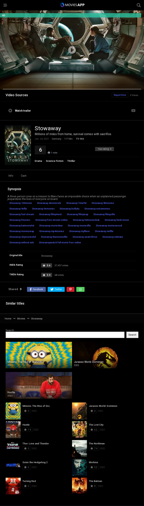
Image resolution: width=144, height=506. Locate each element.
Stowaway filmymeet (50, 214)
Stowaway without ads (21, 242)
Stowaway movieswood (109, 225)
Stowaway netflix (104, 231)
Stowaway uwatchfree (85, 236)
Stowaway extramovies (97, 208)
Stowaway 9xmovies (43, 208)
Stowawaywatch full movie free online (60, 242)
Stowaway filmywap (77, 214)
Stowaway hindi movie (117, 220)
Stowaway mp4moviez (51, 231)
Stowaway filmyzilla (104, 214)
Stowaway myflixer (79, 231)
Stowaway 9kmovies (103, 203)
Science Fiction (54, 161)
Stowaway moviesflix (79, 225)
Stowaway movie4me (51, 225)
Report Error (120, 95)
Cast (23, 175)
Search (10, 330)
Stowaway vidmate (112, 236)
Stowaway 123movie (20, 203)
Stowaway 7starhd (76, 203)
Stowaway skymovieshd (22, 236)
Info (10, 175)
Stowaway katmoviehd (21, 225)
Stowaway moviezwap (21, 231)
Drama (38, 161)
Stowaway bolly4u (69, 208)
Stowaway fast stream (21, 214)
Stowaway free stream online (51, 220)
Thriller (71, 161)
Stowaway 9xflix (18, 208)
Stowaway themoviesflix (54, 236)
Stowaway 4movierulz (49, 203)
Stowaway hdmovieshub (86, 220)
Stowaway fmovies (19, 220)
